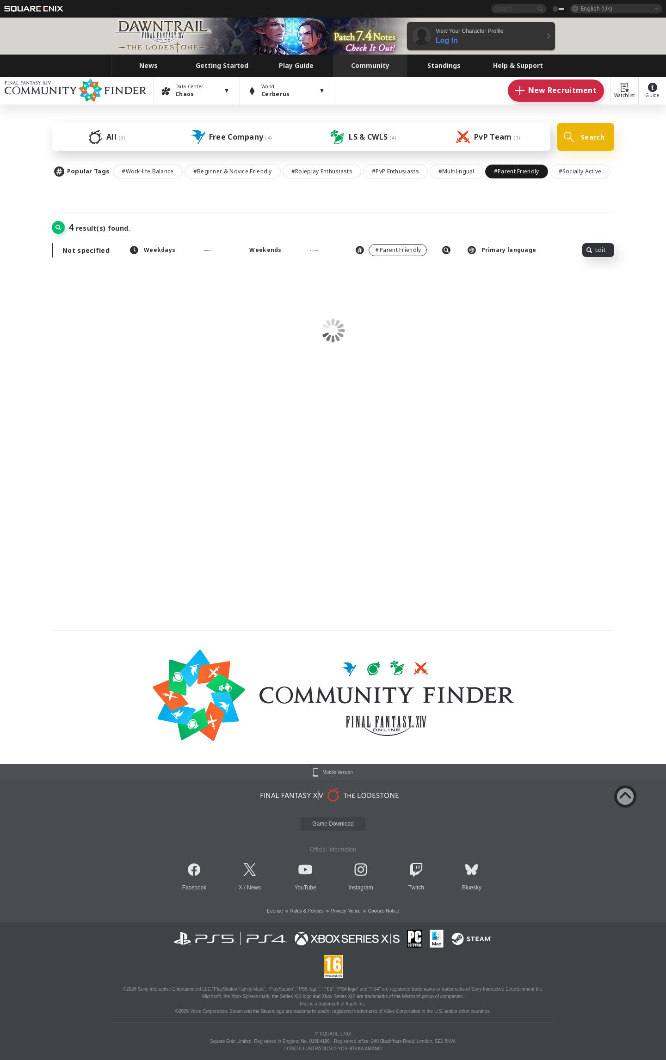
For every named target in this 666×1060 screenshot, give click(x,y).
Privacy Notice (346, 910)
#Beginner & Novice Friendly (232, 171)
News (254, 887)
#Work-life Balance (147, 171)
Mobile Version (337, 772)
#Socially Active (580, 171)
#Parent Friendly (516, 171)
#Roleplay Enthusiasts (321, 171)
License (275, 910)
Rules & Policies (307, 910)
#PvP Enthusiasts (395, 171)
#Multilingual (456, 171)
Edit (595, 250)
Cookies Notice (383, 910)
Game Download (332, 824)
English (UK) (596, 8)
